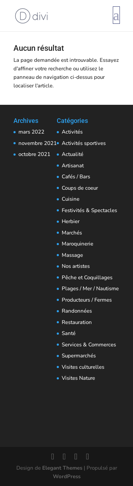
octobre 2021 (34, 154)
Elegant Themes (62, 467)
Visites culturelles (83, 367)
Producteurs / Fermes (87, 299)
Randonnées (77, 310)
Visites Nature (78, 378)
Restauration (77, 322)
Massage (72, 255)
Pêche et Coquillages (87, 277)
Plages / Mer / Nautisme (90, 288)
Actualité (72, 154)
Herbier (70, 221)
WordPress (67, 476)
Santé (69, 333)
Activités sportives (84, 143)
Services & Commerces (89, 344)
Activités (72, 131)
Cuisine (70, 198)
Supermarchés (79, 355)
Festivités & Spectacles (89, 210)
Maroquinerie (77, 243)
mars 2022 (31, 131)
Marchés (72, 232)
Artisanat (73, 165)
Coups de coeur (80, 187)
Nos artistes (76, 266)
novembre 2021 (37, 143)
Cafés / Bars (76, 176)
